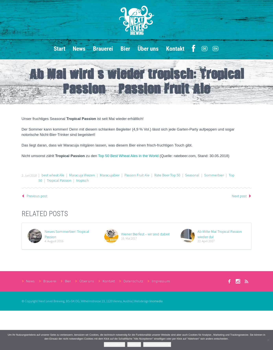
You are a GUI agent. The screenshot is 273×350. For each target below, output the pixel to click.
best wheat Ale (52, 175)
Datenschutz (133, 281)
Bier (125, 48)
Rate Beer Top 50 (167, 175)
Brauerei (103, 48)
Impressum (161, 281)
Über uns (148, 48)
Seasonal (192, 175)
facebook (229, 281)
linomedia (156, 301)
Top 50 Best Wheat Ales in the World (128, 156)
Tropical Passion (59, 180)
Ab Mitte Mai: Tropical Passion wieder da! (220, 234)
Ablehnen (134, 344)
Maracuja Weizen (82, 175)
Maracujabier (109, 175)
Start (59, 48)
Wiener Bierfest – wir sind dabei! (145, 234)
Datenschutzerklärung (157, 344)
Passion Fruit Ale (136, 175)
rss (247, 281)
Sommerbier (214, 175)
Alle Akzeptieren (114, 344)
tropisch (82, 180)
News (79, 48)
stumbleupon (238, 281)
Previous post (37, 195)
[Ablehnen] (268, 340)
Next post (239, 195)
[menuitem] (204, 48)
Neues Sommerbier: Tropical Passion (67, 234)
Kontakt (175, 48)
